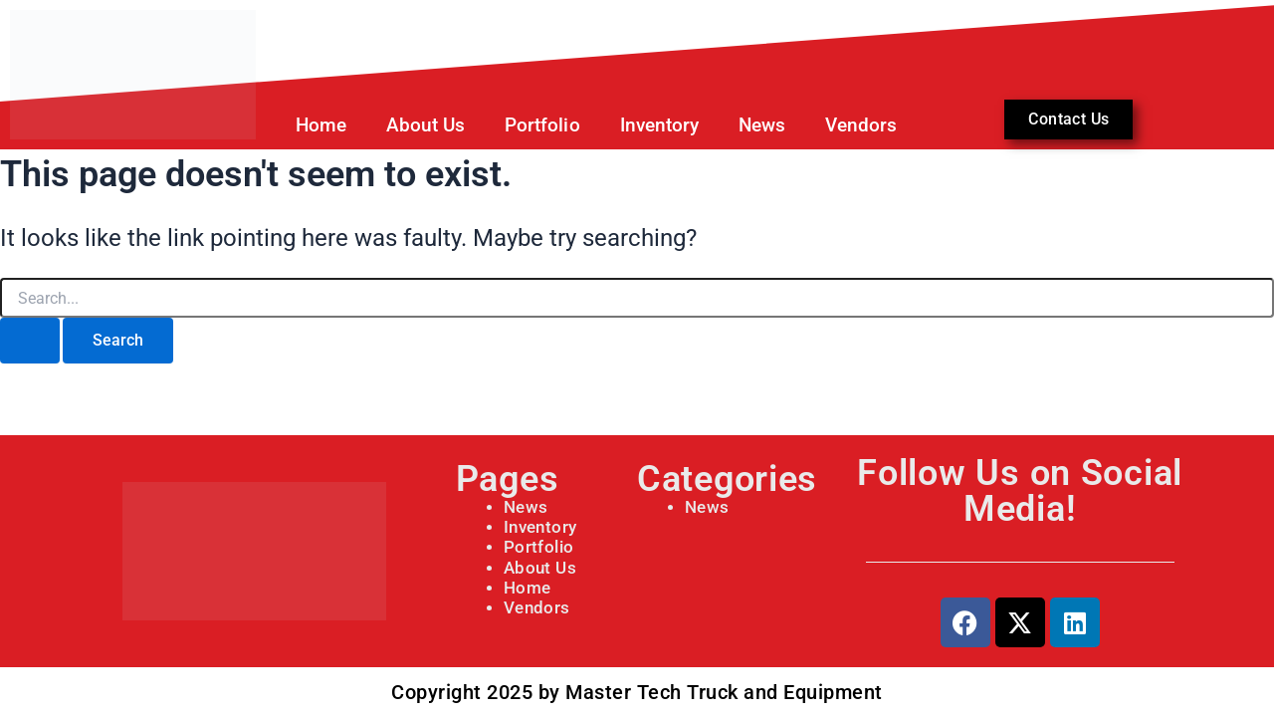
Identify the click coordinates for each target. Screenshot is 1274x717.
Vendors (861, 125)
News (762, 125)
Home (321, 125)
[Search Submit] (30, 340)
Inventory (659, 125)
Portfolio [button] (542, 125)
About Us (425, 125)
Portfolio (536, 547)
